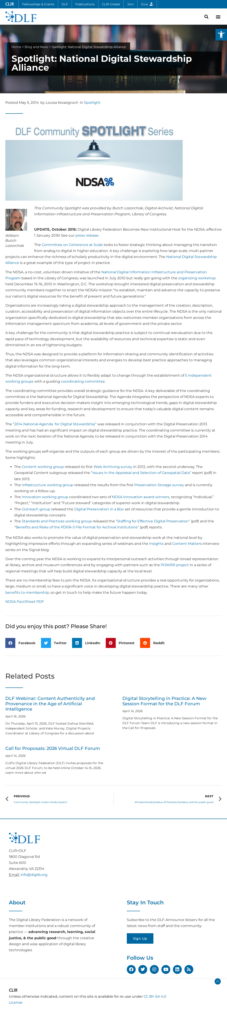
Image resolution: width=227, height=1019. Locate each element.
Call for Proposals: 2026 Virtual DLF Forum (52, 748)
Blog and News (36, 47)
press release (86, 235)
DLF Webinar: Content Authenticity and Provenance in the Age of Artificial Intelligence (50, 704)
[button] (221, 34)
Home (16, 47)
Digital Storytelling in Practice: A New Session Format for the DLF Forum (164, 701)
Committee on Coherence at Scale (72, 245)
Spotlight (92, 102)
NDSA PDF (24, 601)
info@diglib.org (33, 875)
